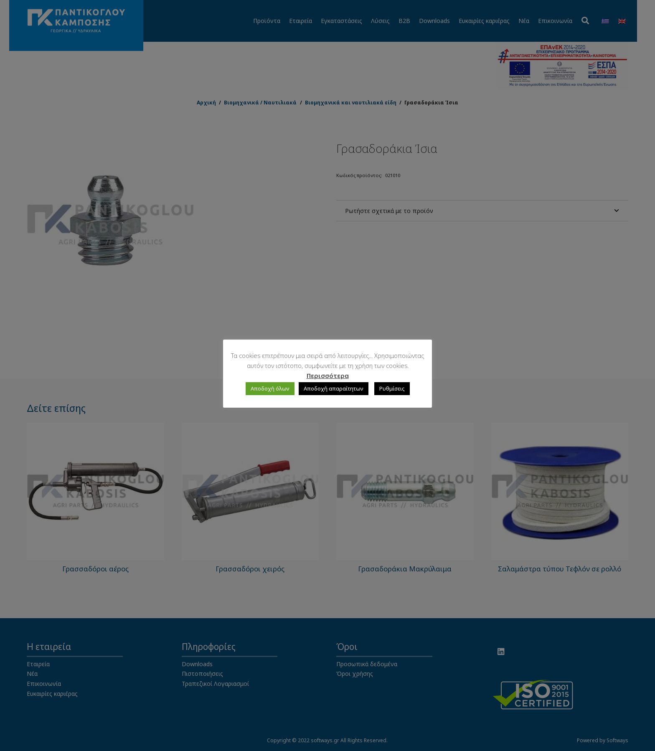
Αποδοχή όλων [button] (270, 388)
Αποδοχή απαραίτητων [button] (333, 388)
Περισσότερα (328, 375)
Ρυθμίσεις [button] (392, 388)
